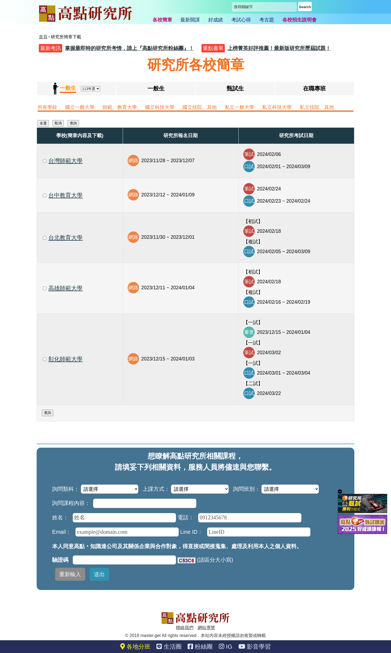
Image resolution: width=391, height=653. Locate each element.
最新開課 (190, 20)
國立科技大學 (159, 107)
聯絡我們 (184, 627)
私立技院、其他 (317, 107)
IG (225, 646)
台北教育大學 (65, 237)
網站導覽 (206, 627)
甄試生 (235, 88)
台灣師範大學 (65, 161)
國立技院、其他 (199, 107)
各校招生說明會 (299, 20)
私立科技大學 (277, 107)
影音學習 (254, 646)
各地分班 (135, 646)
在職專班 (314, 88)
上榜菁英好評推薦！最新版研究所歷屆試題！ (279, 48)
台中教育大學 (65, 195)
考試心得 (241, 20)
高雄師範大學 (65, 288)
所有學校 (47, 107)
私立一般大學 (239, 107)
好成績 (215, 20)
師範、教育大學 (120, 107)
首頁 (43, 36)
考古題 (266, 20)
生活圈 (168, 646)
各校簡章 (162, 20)
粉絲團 (200, 646)
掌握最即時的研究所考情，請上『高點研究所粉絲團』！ (129, 48)
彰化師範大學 (65, 359)
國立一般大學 (79, 107)
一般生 (156, 88)
